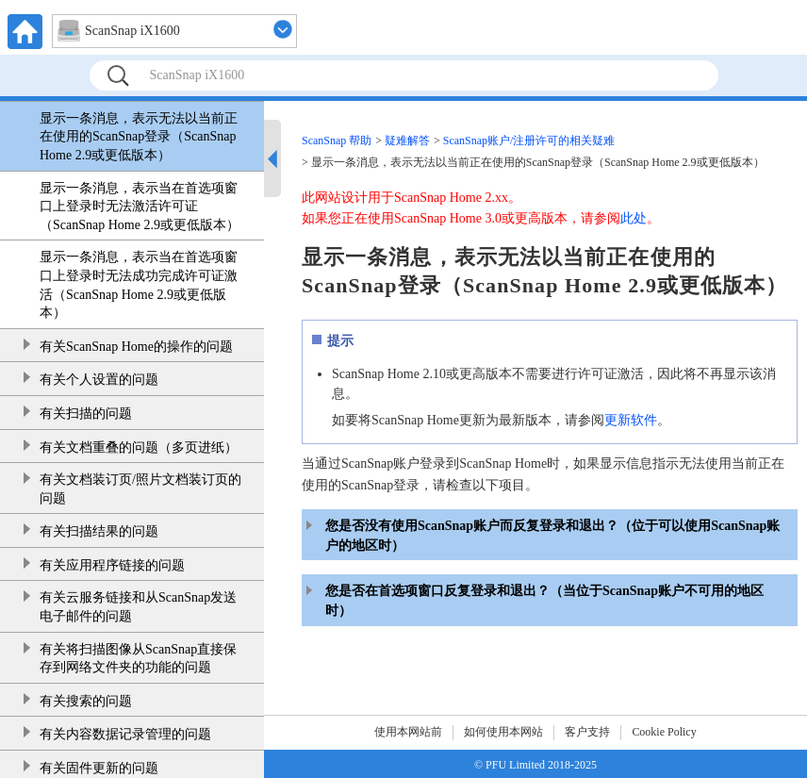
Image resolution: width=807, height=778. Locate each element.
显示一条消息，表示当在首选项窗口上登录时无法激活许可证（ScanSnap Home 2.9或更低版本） (139, 206)
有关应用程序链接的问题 (112, 565)
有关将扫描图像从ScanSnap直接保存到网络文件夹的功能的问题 (138, 658)
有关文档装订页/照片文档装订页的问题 (140, 488)
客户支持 (587, 731)
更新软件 (630, 420)
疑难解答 (407, 140)
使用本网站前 (408, 731)
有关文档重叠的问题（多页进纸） (139, 447)
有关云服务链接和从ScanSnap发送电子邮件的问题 (138, 606)
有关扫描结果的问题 (99, 531)
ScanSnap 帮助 (336, 140)
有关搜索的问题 (86, 701)
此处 (633, 218)
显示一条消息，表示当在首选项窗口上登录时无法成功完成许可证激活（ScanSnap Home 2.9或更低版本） (139, 285)
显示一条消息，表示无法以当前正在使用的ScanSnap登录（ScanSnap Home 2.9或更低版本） (139, 136)
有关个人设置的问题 (99, 379)
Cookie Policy (664, 731)
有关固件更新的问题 (99, 768)
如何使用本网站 (503, 731)
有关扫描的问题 (86, 413)
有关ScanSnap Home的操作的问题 (136, 346)
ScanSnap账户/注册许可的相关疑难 (529, 140)
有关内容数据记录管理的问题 (125, 734)
